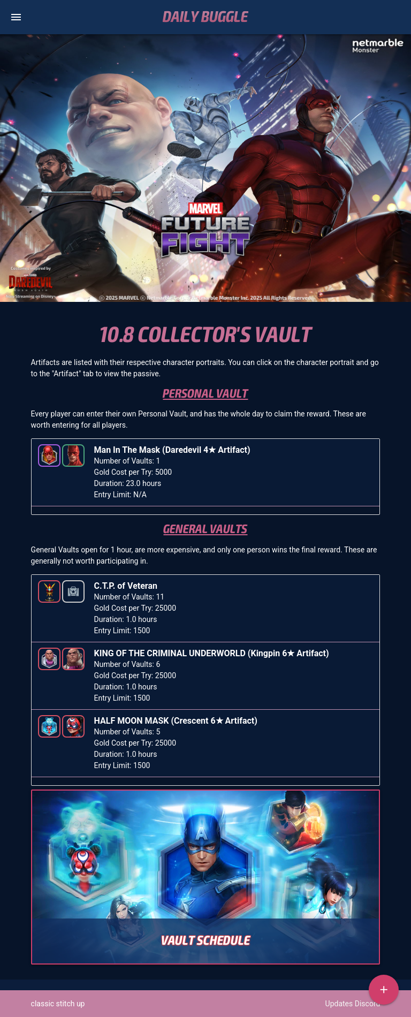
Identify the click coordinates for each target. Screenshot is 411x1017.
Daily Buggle (205, 17)
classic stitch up (58, 1003)
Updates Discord (352, 1003)
